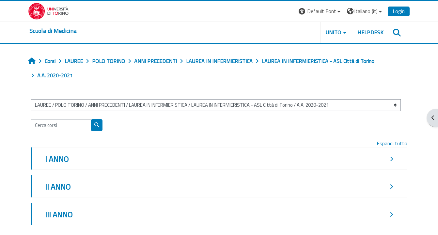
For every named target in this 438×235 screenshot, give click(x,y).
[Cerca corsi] (61, 125)
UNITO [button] (333, 32)
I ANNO (57, 159)
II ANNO (57, 187)
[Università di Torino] (48, 10)
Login (399, 11)
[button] (320, 11)
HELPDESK (370, 32)
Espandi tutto (392, 143)
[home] (52, 31)
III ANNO (58, 214)
